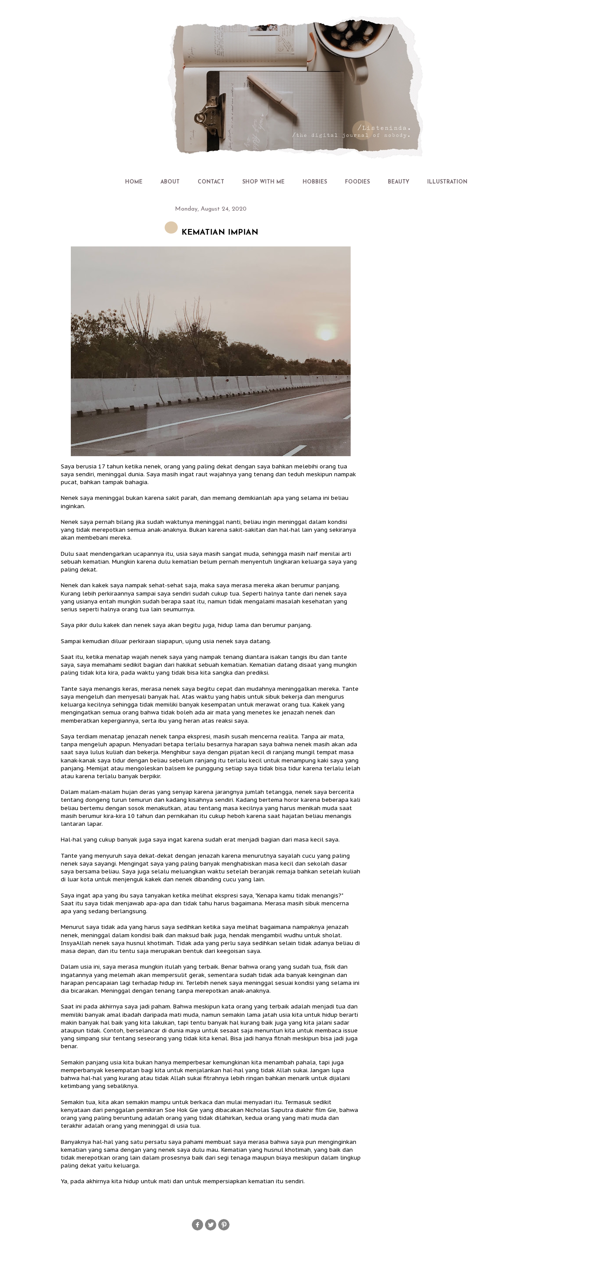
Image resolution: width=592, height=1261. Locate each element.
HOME (134, 182)
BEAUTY (398, 182)
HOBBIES (315, 182)
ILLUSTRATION (447, 182)
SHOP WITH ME (263, 182)
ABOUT (170, 182)
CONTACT (211, 182)
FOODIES (357, 182)
